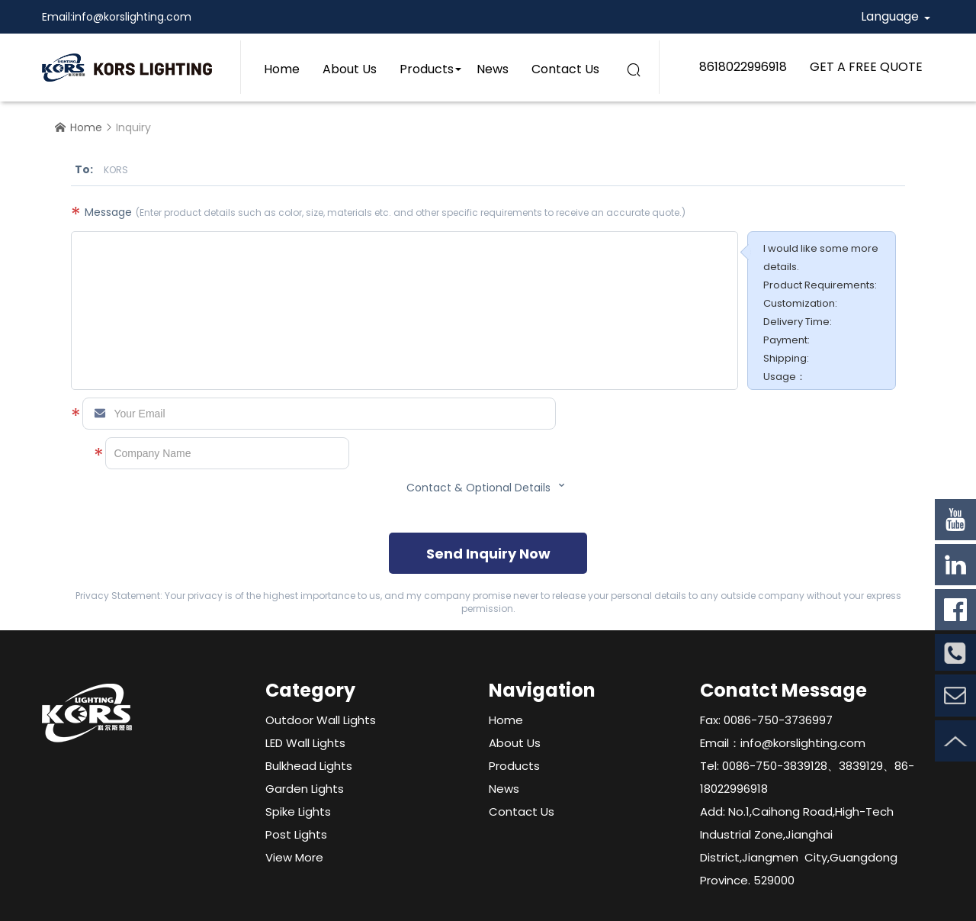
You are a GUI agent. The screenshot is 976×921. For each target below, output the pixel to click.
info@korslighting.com (131, 16)
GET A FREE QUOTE (866, 67)
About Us (350, 69)
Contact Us (565, 69)
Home (282, 69)
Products (427, 69)
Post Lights (296, 834)
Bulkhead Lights (308, 766)
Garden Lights (304, 789)
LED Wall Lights (305, 743)
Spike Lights (298, 811)
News (493, 69)
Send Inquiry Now (488, 553)
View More (294, 857)
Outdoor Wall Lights (320, 720)
